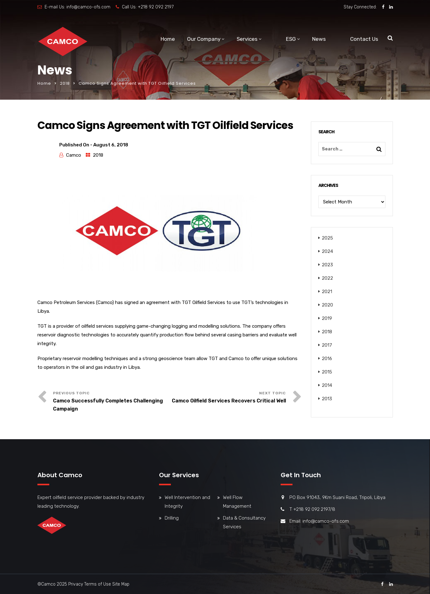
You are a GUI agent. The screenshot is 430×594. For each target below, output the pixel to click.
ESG (291, 39)
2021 (327, 291)
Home (168, 39)
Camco (73, 155)
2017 (327, 345)
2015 (327, 372)
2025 (327, 238)
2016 (327, 358)
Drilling (172, 518)
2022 (327, 278)
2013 (327, 399)
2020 (327, 305)
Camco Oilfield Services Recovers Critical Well (229, 401)
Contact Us (364, 39)
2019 (327, 318)
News (319, 39)
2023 (327, 265)
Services (247, 39)
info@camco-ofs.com (88, 7)
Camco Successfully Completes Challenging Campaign (108, 405)
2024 (327, 251)
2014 (327, 385)
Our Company (203, 39)
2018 (65, 83)
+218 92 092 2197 (156, 7)
